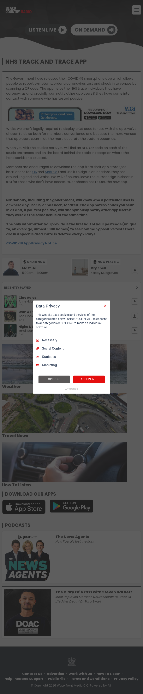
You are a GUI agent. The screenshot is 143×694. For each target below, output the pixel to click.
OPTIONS (54, 379)
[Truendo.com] (71, 388)
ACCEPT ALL (89, 379)
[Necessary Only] (105, 305)
